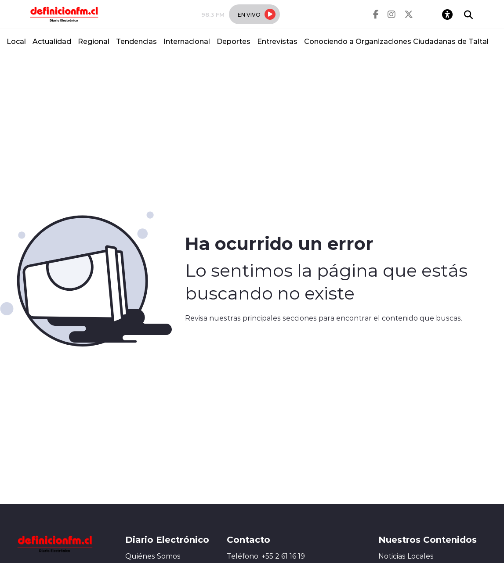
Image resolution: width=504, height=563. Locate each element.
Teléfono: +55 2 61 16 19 (266, 555)
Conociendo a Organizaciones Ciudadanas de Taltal (396, 41)
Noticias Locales (406, 555)
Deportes (233, 41)
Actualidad (52, 41)
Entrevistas (277, 41)
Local (16, 41)
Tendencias (136, 41)
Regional (93, 41)
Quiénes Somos (153, 555)
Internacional (186, 41)
